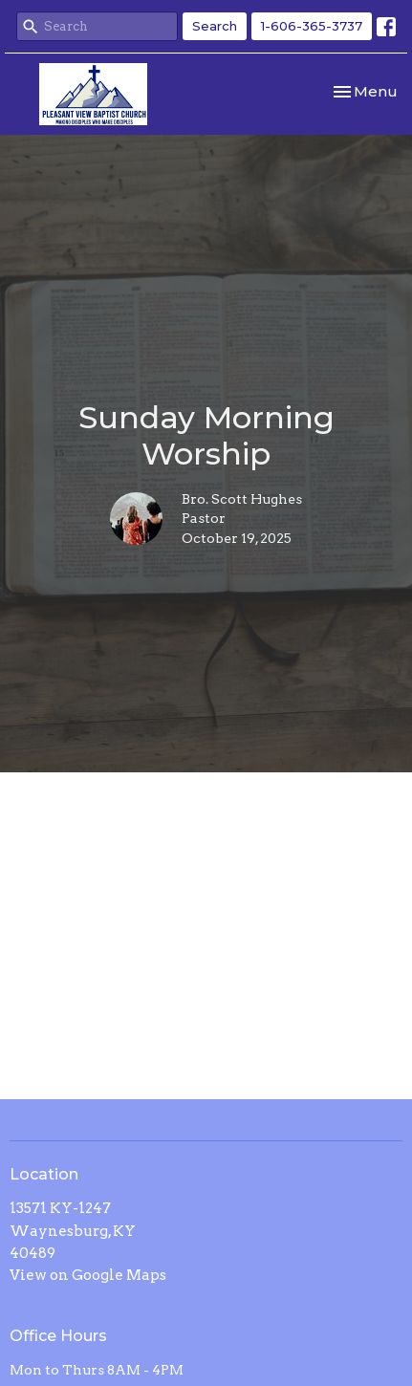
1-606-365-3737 (311, 25)
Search (214, 25)
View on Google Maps (88, 1275)
